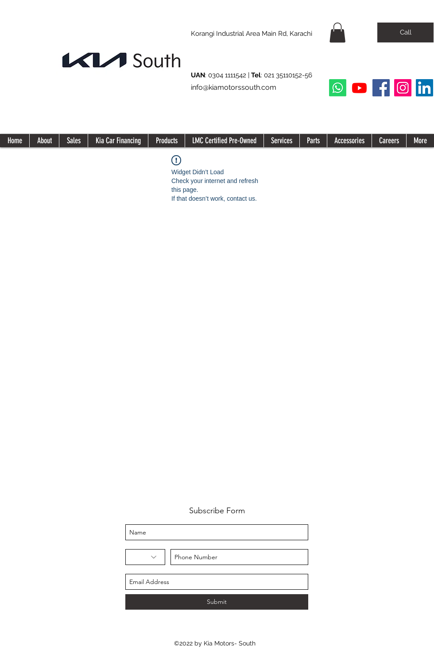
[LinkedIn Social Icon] (424, 87)
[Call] (405, 32)
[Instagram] (402, 87)
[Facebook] (381, 87)
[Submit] (216, 602)
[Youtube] (359, 87)
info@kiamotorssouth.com (233, 87)
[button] (337, 32)
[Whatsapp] (337, 87)
